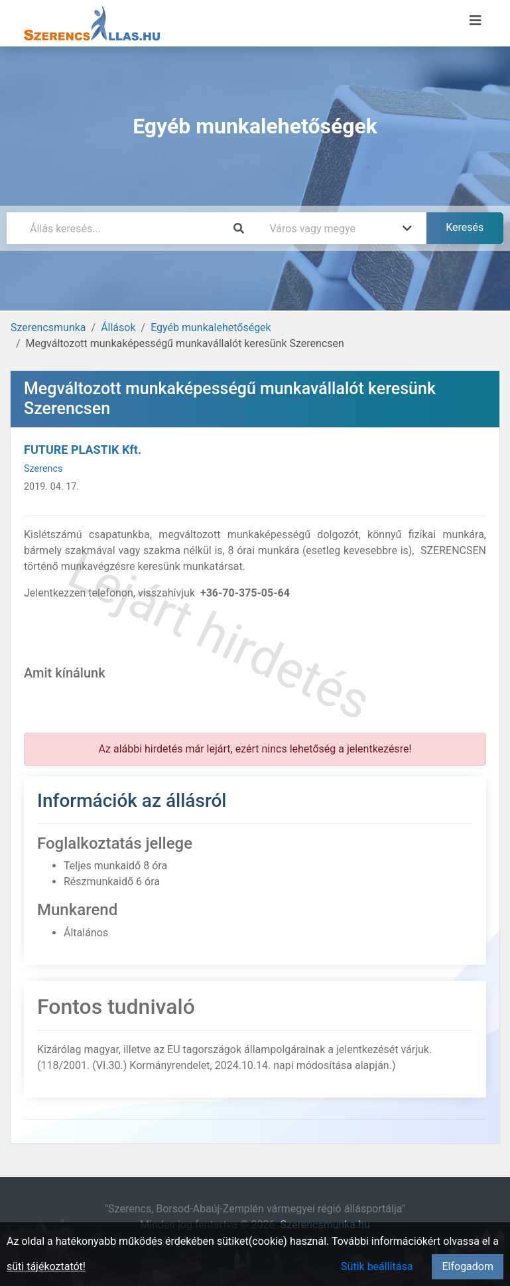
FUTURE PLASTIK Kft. (82, 450)
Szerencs (43, 468)
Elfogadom (467, 1266)
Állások (118, 327)
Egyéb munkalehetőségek (211, 327)
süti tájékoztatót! (46, 1266)
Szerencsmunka (48, 327)
